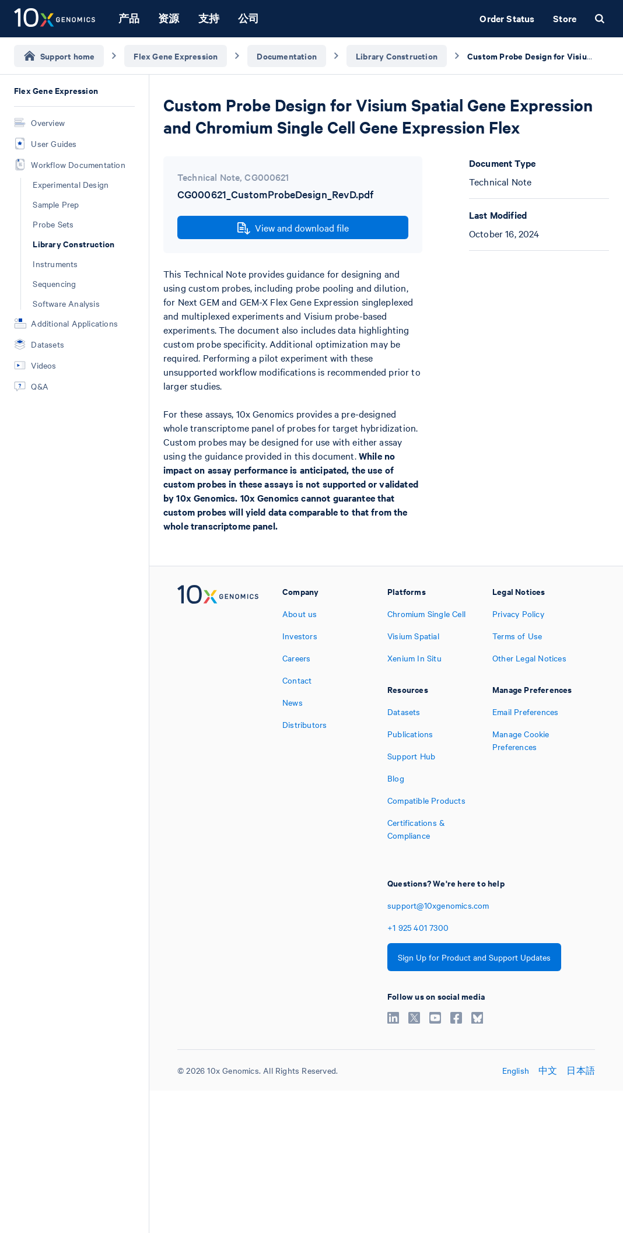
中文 (547, 1070)
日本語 (580, 1070)
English (515, 1070)
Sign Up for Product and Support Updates (474, 957)
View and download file (293, 228)
